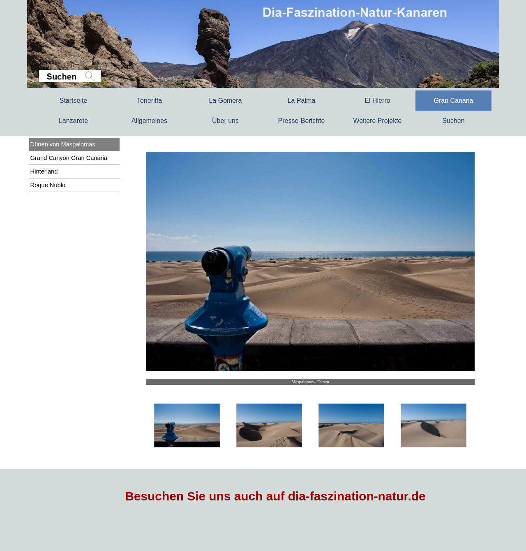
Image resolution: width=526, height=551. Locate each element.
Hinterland (44, 171)
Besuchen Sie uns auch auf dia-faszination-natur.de (275, 496)
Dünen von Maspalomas (62, 144)
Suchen (453, 120)
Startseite (74, 100)
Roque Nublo (48, 185)
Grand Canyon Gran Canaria (68, 158)
